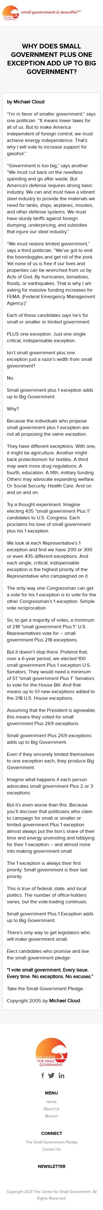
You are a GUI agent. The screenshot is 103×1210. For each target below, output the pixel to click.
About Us (52, 1109)
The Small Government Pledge (51, 1142)
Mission (51, 1116)
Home (51, 1101)
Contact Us (51, 1149)
